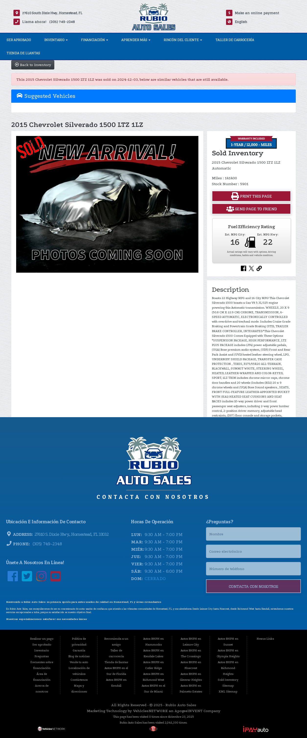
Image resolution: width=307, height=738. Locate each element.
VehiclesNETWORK (150, 711)
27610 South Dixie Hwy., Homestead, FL (52, 13)
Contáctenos (79, 680)
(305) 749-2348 (46, 544)
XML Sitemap (228, 691)
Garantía (79, 650)
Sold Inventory (228, 680)
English (241, 22)
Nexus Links (265, 638)
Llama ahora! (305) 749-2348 (48, 22)
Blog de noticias (79, 656)
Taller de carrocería (235, 40)
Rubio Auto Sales (180, 705)
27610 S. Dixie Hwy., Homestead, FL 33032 (71, 534)
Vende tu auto (79, 662)
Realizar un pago (41, 638)
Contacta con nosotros (253, 586)
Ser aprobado (19, 40)
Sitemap (228, 685)
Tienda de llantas (23, 53)
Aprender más (135, 40)
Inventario (56, 40)
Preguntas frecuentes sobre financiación (41, 662)
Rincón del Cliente (183, 40)
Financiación (94, 40)
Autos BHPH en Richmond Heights (228, 668)
